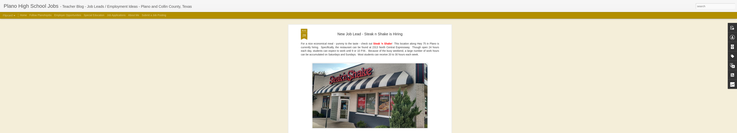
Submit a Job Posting (154, 15)
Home (23, 15)
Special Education (94, 15)
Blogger (421, 131)
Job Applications (116, 15)
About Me (133, 15)
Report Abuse (432, 131)
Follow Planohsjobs (40, 15)
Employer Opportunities (67, 15)
